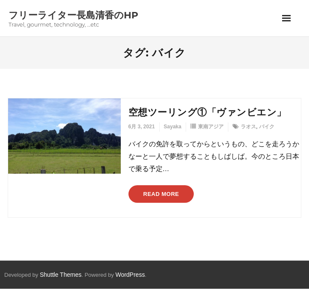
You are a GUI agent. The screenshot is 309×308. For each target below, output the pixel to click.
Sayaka (172, 127)
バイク (266, 127)
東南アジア (211, 127)
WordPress (130, 274)
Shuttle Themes (61, 274)
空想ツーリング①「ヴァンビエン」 (207, 112)
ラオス (248, 127)
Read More (161, 194)
